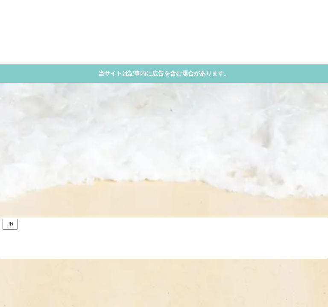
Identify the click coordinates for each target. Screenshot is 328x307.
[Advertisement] (164, 152)
